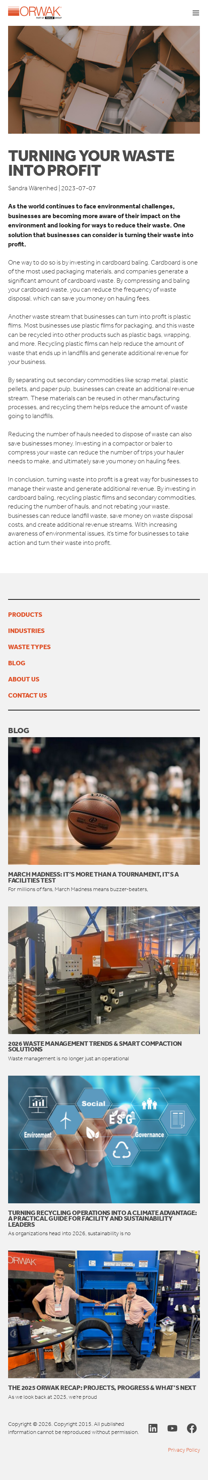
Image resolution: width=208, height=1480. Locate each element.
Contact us (27, 695)
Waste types (29, 647)
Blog (16, 663)
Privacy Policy (184, 1449)
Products (25, 614)
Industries (26, 630)
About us (23, 679)
